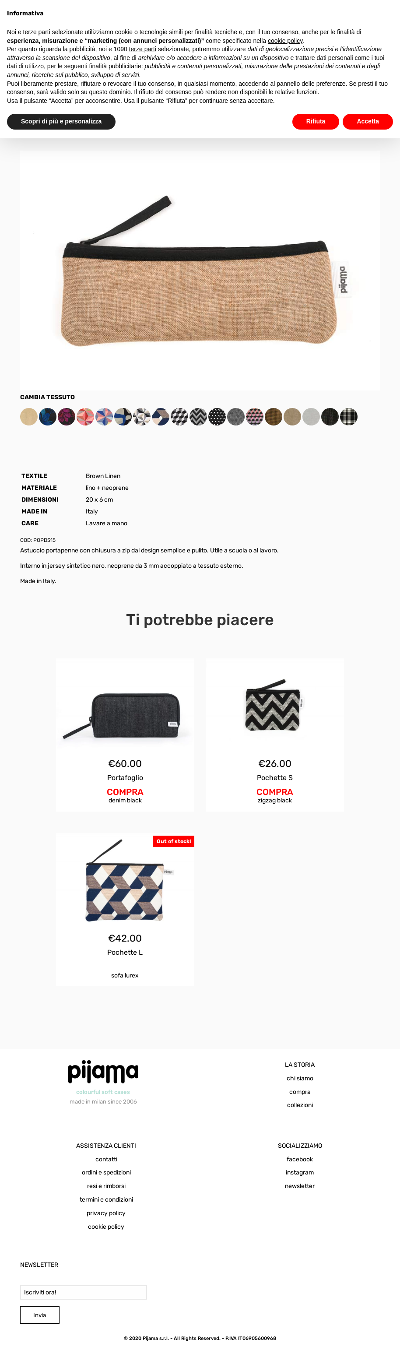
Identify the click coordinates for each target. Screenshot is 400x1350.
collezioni (300, 1105)
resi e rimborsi (106, 1186)
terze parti (142, 49)
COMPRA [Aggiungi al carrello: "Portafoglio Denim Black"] (125, 792)
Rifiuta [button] (316, 121)
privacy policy (106, 1213)
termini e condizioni (106, 1199)
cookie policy (106, 1226)
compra (300, 1092)
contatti (106, 1159)
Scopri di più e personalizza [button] (61, 121)
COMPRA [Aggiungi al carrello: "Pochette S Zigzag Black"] (274, 792)
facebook (300, 1159)
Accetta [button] (368, 121)
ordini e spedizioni (106, 1172)
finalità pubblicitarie (115, 66)
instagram (300, 1172)
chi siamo (300, 1078)
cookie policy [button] (285, 40)
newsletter (300, 1186)
